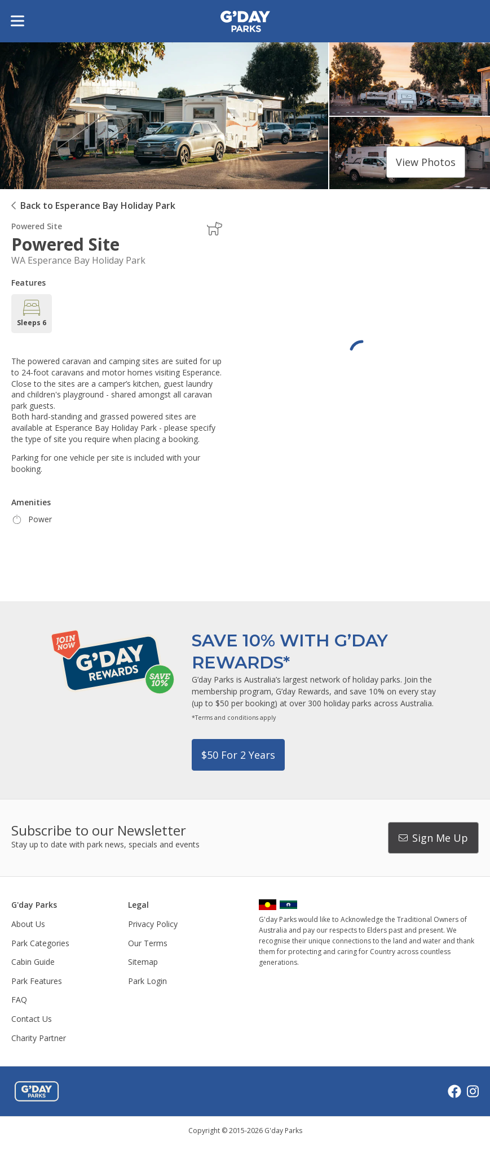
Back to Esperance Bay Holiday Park (97, 205)
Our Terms (147, 943)
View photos (426, 162)
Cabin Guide (33, 961)
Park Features (36, 981)
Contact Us (31, 1018)
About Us (28, 924)
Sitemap (143, 961)
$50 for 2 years (238, 755)
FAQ (19, 999)
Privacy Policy (153, 924)
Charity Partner (38, 1038)
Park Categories (40, 943)
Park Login (147, 981)
